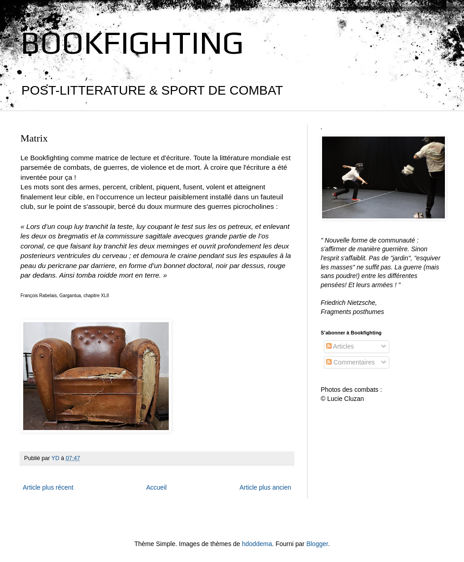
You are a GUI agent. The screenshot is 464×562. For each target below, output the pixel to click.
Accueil (156, 487)
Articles (340, 346)
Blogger (317, 543)
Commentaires (350, 362)
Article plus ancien (265, 487)
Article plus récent (48, 487)
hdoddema (257, 543)
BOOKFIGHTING (131, 42)
